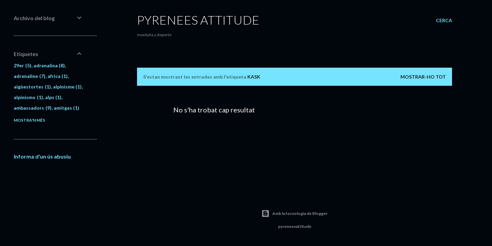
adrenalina (49, 65)
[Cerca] (444, 20)
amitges (67, 108)
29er (22, 65)
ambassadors (33, 108)
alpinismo (28, 97)
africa (57, 76)
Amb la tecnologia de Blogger (294, 213)
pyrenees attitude (198, 19)
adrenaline (29, 76)
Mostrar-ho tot (423, 77)
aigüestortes (32, 87)
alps (53, 97)
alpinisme (67, 87)
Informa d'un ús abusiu (42, 156)
